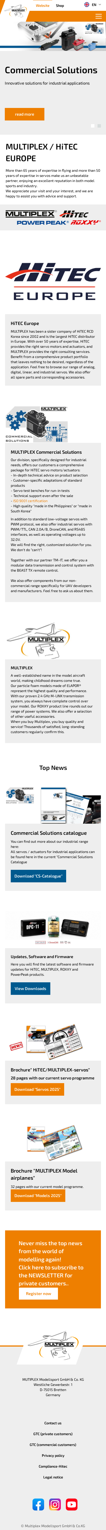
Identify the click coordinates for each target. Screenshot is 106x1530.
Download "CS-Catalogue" (38, 876)
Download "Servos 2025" (37, 1089)
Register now (38, 1293)
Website (42, 5)
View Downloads (30, 988)
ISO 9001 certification (30, 500)
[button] (92, 126)
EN (90, 4)
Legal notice (53, 1477)
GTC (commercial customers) (53, 1444)
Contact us (53, 1423)
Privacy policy (53, 1455)
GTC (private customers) (53, 1433)
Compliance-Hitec (53, 1466)
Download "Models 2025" (38, 1195)
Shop (60, 5)
